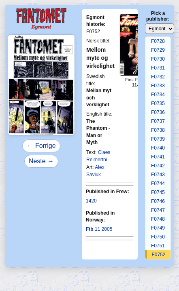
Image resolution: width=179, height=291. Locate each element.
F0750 (158, 237)
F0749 (158, 228)
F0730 (158, 59)
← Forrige (41, 145)
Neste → (41, 161)
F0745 (158, 192)
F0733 (158, 86)
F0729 (158, 50)
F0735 (158, 103)
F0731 (158, 68)
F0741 (158, 157)
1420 (91, 201)
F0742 (158, 166)
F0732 (158, 77)
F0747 (158, 210)
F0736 (158, 112)
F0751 (158, 246)
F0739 (158, 139)
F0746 (158, 201)
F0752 (158, 254)
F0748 (158, 219)
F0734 (158, 94)
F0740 (158, 148)
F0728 (158, 41)
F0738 (158, 130)
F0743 (158, 174)
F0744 (158, 183)
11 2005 (99, 229)
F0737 (158, 121)
